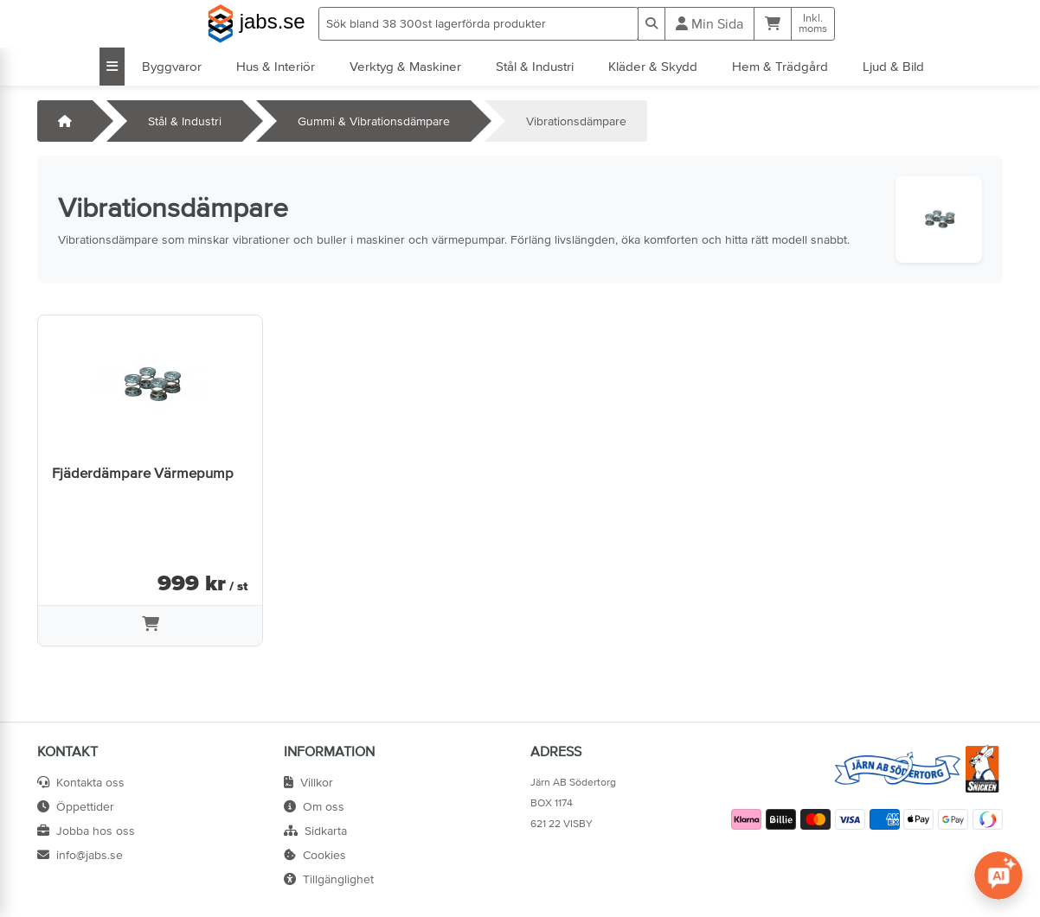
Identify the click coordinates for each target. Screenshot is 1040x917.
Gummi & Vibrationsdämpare (374, 121)
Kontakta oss (81, 782)
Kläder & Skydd (652, 66)
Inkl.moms (813, 23)
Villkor (308, 782)
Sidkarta (315, 830)
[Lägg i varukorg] (150, 626)
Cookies (315, 855)
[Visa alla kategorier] (112, 67)
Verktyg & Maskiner (405, 66)
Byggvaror (172, 66)
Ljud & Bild (893, 66)
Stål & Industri (535, 66)
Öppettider (75, 806)
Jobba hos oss (86, 830)
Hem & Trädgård (780, 66)
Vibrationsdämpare (576, 121)
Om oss (314, 806)
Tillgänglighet (329, 879)
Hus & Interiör (275, 66)
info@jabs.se (80, 855)
